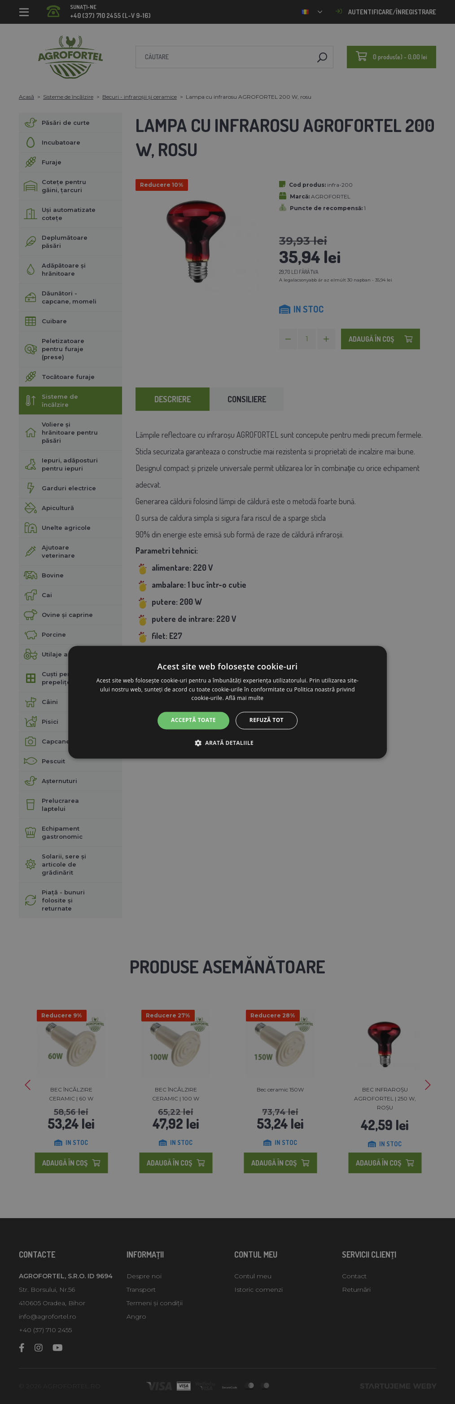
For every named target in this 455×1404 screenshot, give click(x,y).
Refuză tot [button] (266, 720)
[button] (227, 742)
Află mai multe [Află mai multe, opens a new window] (244, 698)
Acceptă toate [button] (193, 720)
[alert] (227, 702)
